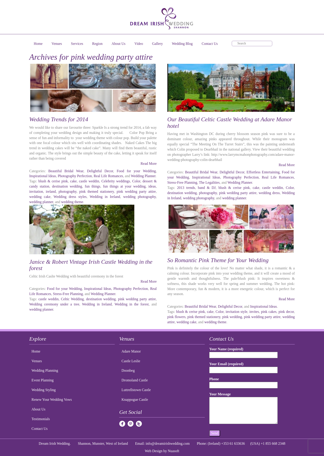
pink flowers (176, 317)
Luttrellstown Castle (136, 390)
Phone (243, 382)
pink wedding (232, 317)
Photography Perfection (75, 176)
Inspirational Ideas (42, 176)
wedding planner (41, 202)
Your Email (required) (243, 367)
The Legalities (209, 182)
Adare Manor (131, 351)
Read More (149, 163)
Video (139, 44)
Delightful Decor (100, 171)
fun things (92, 186)
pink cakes (269, 312)
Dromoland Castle (135, 380)
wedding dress (269, 193)
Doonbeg (128, 370)
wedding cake (39, 197)
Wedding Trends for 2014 (58, 119)
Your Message (243, 408)
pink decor (286, 312)
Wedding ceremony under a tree (54, 304)
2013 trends (186, 188)
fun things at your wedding (124, 186)
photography (67, 191)
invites (254, 312)
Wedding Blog (182, 44)
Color (136, 181)
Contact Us (210, 44)
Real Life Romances (108, 176)
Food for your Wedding (136, 171)
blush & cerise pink (53, 181)
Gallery (157, 44)
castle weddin (89, 181)
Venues (57, 44)
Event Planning (43, 380)
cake (73, 181)
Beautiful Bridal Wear (65, 171)
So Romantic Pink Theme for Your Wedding (218, 260)
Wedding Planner (143, 176)
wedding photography (139, 197)
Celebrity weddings (115, 181)
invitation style (237, 312)
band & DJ (207, 188)
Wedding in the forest (132, 304)
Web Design (153, 451)
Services (77, 44)
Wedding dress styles (70, 197)
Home (38, 44)
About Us (119, 44)
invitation (36, 191)
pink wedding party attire (136, 191)
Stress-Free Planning (182, 182)
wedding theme (72, 202)
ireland (51, 191)
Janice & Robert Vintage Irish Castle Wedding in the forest (90, 265)
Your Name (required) (243, 352)
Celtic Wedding (72, 299)
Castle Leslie (131, 361)
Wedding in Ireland (105, 197)
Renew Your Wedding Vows (52, 399)
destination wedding (67, 186)
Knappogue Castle (135, 399)
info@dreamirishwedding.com (168, 443)
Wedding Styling (44, 390)
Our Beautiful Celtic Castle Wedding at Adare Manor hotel (229, 122)
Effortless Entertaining (263, 172)
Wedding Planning (45, 370)
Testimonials (41, 419)
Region (97, 44)
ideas (152, 186)
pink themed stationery (96, 191)
